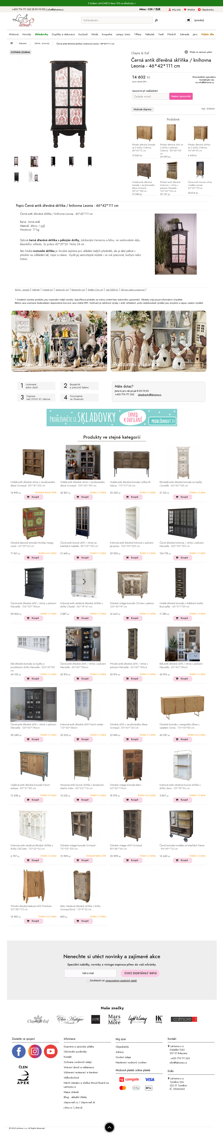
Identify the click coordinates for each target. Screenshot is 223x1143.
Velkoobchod (71, 1078)
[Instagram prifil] (35, 1051)
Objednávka (208, 9)
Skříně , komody (22, 289)
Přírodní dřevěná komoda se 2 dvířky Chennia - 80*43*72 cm (143, 147)
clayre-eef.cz (71, 1102)
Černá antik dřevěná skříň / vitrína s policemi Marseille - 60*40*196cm (83, 665)
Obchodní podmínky (75, 1052)
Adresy (120, 1052)
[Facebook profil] (19, 1051)
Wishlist (191, 9)
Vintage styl (47, 289)
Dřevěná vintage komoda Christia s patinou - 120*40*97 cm (132, 605)
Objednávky (122, 1047)
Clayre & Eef (140, 53)
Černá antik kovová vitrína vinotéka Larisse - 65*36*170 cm (200, 185)
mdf (43, 226)
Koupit (35, 497)
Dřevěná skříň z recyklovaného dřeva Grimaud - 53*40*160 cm (128, 726)
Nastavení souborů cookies (131, 1062)
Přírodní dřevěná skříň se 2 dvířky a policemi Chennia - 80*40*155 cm (171, 149)
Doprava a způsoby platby (79, 1046)
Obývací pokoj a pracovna (133, 289)
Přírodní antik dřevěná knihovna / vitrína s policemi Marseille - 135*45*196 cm (170, 187)
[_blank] (51, 1051)
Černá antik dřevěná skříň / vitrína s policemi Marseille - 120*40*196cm (33, 726)
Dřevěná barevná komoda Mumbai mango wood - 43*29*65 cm (32, 544)
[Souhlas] (88, 981)
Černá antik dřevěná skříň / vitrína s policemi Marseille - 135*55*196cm (33, 605)
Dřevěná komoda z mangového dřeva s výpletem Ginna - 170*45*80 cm (179, 726)
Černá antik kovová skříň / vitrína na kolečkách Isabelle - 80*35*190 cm (79, 544)
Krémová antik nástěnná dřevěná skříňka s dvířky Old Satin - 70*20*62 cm (32, 847)
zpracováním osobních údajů (121, 980)
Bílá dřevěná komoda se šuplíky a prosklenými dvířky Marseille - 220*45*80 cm (33, 667)
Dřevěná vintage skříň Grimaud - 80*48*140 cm (126, 847)
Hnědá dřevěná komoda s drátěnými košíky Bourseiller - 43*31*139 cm (181, 605)
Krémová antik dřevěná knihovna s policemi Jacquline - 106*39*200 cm (131, 544)
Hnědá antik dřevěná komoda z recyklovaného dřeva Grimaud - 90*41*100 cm (143, 187)
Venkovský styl (62, 289)
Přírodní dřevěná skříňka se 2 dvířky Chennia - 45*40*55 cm (199, 147)
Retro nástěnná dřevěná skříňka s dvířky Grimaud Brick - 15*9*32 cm (80, 907)
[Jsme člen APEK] (23, 1075)
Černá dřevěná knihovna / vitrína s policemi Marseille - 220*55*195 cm (182, 544)
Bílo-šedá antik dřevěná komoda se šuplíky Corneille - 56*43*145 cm (181, 483)
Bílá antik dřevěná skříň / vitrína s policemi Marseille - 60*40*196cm (181, 665)
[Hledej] (156, 20)
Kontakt (67, 1057)
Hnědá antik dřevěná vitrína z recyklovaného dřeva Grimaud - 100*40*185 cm (82, 483)
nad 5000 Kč (112, 289)
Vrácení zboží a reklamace (79, 1067)
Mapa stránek (71, 1092)
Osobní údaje (123, 1057)
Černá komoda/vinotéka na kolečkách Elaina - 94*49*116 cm (182, 847)
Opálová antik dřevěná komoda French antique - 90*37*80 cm (30, 786)
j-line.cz (68, 1108)
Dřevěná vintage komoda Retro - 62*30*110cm (126, 786)
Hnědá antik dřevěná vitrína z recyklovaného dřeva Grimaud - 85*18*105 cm (33, 483)
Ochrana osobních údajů (78, 1062)
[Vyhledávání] (117, 20)
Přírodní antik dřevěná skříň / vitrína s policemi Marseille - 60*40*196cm (129, 665)
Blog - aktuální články (75, 1097)
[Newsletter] (90, 973)
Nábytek (36, 289)
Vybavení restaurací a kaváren (81, 1072)
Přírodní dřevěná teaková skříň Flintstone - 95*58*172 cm (32, 907)
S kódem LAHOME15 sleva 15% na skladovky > (112, 3)
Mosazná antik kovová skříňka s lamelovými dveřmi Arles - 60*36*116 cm (82, 786)
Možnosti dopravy (142, 109)
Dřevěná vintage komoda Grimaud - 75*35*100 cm (78, 847)
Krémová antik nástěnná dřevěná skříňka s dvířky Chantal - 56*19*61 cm (81, 605)
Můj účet (176, 9)
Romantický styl (78, 289)
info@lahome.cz (55, 9)
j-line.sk (78, 1108)
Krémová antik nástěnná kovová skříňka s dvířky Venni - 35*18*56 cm (180, 786)
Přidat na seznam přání (200, 52)
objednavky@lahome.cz (149, 394)
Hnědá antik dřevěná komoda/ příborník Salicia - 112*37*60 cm (130, 483)
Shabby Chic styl (95, 289)
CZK (150, 9)
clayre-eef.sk (88, 1102)
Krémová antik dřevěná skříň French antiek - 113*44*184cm (82, 726)
